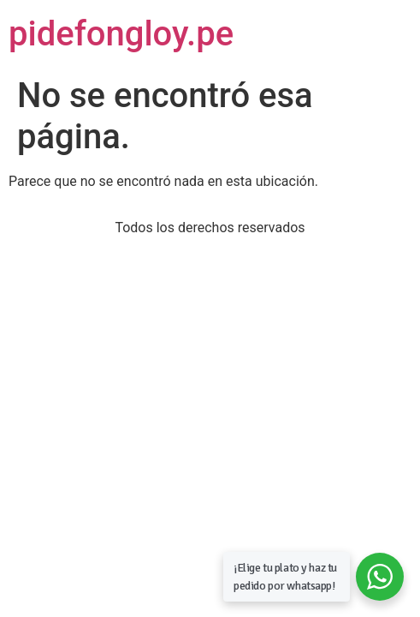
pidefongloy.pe (121, 34)
